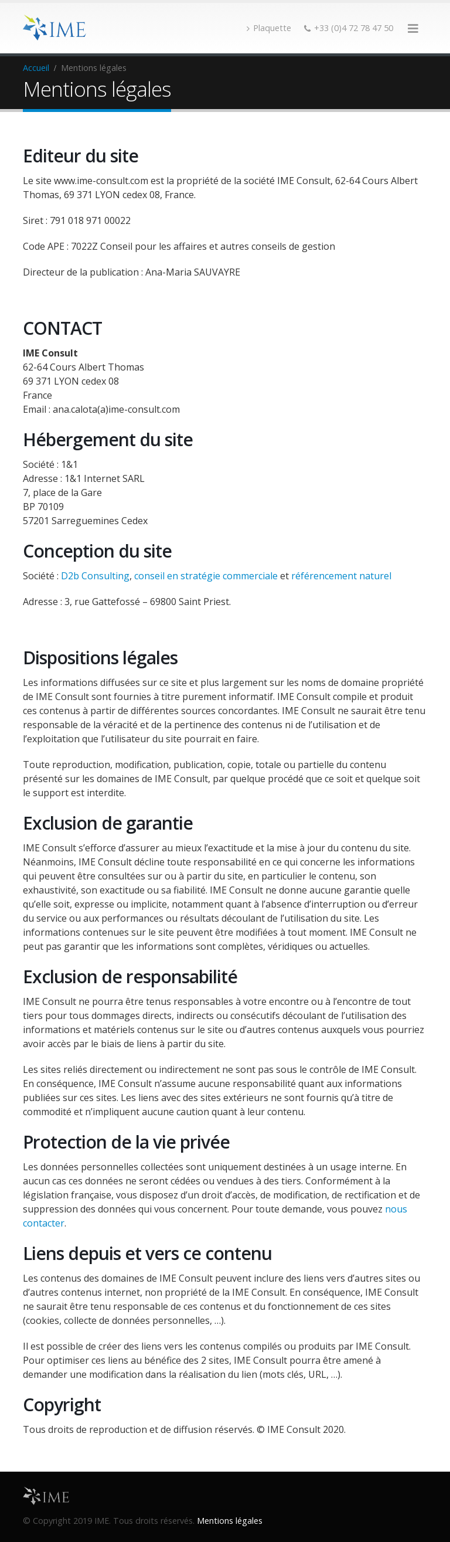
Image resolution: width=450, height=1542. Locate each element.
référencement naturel (341, 575)
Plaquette (269, 27)
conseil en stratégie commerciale (206, 575)
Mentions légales (229, 1520)
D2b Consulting (95, 575)
